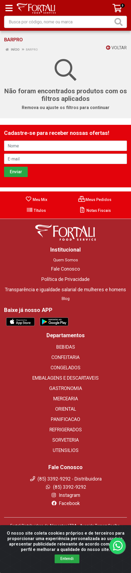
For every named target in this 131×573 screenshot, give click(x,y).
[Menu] (9, 8)
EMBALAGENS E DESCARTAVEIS (65, 378)
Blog (66, 298)
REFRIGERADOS (65, 429)
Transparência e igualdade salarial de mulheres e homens (65, 289)
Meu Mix (36, 199)
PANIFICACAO (65, 419)
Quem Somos (65, 260)
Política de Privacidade (65, 279)
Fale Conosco (65, 269)
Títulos (36, 210)
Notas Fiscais (95, 210)
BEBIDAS (65, 347)
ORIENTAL (65, 409)
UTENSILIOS (66, 450)
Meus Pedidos (94, 199)
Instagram (65, 495)
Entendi (67, 558)
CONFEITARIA (65, 357)
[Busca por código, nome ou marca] (59, 21)
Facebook (65, 503)
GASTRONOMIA (65, 388)
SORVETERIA (65, 440)
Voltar (116, 47)
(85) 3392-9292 (65, 487)
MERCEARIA (65, 398)
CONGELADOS (65, 367)
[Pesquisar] (119, 21)
